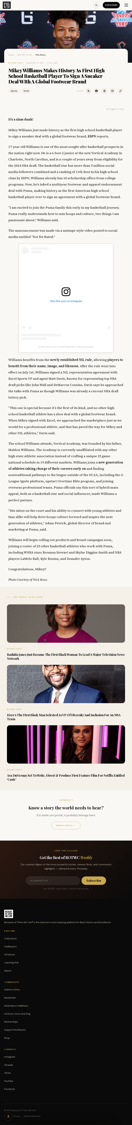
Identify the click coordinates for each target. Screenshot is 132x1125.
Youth (26, 91)
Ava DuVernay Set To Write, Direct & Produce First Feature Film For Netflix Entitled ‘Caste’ (66, 777)
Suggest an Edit (115, 109)
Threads (8, 1065)
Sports (14, 91)
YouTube (8, 1081)
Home (11, 54)
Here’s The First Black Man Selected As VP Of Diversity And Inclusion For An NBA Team (64, 717)
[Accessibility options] (8, 1116)
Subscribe (111, 5)
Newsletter (10, 997)
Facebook (9, 1089)
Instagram (9, 1056)
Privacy (16, 1116)
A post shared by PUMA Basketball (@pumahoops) (66, 346)
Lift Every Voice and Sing (17, 1013)
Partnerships (11, 1021)
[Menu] (126, 5)
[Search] (96, 5)
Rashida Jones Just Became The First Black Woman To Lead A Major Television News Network (66, 656)
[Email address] (53, 880)
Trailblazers (10, 946)
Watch (7, 970)
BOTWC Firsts (25, 54)
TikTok (7, 1073)
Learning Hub (11, 962)
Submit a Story (66, 826)
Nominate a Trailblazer (16, 1005)
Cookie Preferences (32, 1116)
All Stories (9, 954)
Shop (7, 1038)
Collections (10, 938)
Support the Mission (15, 1029)
